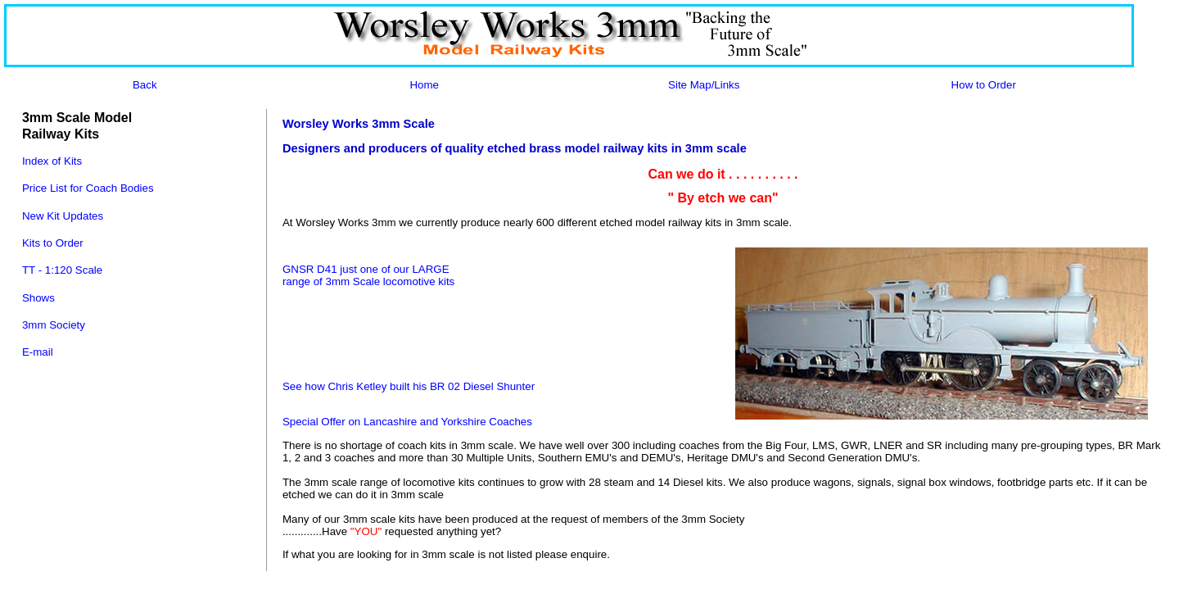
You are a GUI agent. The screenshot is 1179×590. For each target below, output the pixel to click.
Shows (38, 298)
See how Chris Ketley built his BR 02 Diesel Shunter (408, 386)
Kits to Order (53, 243)
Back (145, 85)
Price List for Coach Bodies (88, 188)
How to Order (983, 85)
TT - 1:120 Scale (62, 270)
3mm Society (53, 325)
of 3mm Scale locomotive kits (384, 281)
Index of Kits (52, 161)
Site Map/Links (703, 85)
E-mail (37, 352)
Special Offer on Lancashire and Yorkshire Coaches (407, 421)
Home (424, 85)
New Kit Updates (62, 216)
